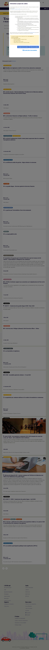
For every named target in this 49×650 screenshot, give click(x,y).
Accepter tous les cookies (23, 47)
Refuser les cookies (34, 47)
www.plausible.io (32, 32)
